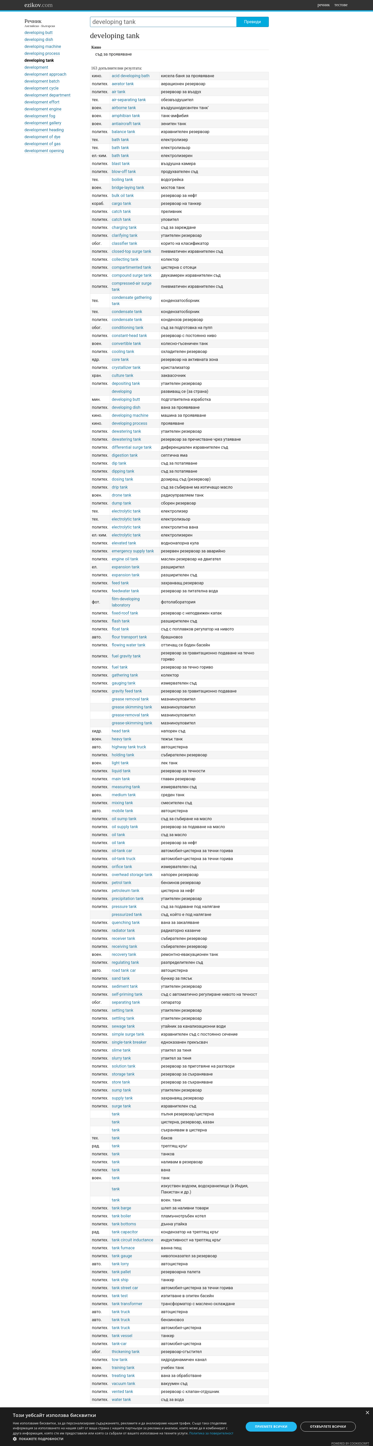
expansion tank (125, 567)
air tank (118, 91)
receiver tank (123, 938)
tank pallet (121, 1271)
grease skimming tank (132, 707)
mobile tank (122, 810)
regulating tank (125, 962)
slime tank (121, 1050)
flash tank (121, 621)
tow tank (119, 1359)
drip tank (120, 487)
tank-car (119, 1343)
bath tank (120, 139)
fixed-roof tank (125, 613)
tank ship (120, 1279)
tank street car (125, 1287)
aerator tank (123, 83)
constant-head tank (129, 335)
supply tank (122, 1098)
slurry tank (121, 1058)
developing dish (38, 39)
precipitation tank (128, 898)
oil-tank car (122, 850)
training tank (123, 1367)
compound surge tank (132, 275)
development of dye (42, 136)
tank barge (121, 1208)
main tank (121, 778)
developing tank (39, 60)
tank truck (121, 1311)
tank (116, 1114)
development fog (39, 116)
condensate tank (127, 311)
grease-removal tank (130, 715)
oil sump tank (124, 818)
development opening (44, 150)
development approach (45, 74)
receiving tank (124, 946)
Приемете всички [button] (271, 1426)
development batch (41, 81)
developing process (42, 53)
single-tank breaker (129, 1042)
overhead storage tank (132, 874)
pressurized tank (127, 914)
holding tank (123, 754)
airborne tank (124, 107)
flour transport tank (129, 637)
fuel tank (120, 667)
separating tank (126, 1002)
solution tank (123, 1066)
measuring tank (126, 786)
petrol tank (121, 882)
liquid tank (121, 770)
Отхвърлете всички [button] (328, 1426)
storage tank (123, 1074)
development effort (41, 102)
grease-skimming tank (132, 723)
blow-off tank (124, 171)
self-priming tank (127, 994)
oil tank (118, 834)
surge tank (121, 1106)
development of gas (42, 143)
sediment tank (125, 986)
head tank (121, 731)
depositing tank (126, 383)
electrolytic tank (126, 511)
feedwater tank (125, 590)
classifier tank (124, 243)
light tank (120, 762)
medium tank (124, 794)
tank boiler (121, 1216)
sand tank (121, 978)
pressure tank (124, 906)
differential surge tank (132, 447)
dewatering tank (126, 431)
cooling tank (123, 351)
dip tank (119, 463)
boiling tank (122, 179)
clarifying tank (124, 235)
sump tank (121, 1090)
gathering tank (125, 675)
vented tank (122, 1391)
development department (47, 95)
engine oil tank (125, 559)
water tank (121, 1399)
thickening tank (125, 1351)
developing (121, 391)
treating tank (123, 1375)
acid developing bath (130, 75)
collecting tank (125, 259)
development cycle (41, 88)
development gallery (42, 122)
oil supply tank (125, 826)
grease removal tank (130, 699)
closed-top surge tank (131, 251)
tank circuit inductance (132, 1239)
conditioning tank (127, 327)
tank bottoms (124, 1224)
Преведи (252, 21)
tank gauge (122, 1255)
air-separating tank (129, 99)
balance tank (123, 131)
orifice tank (122, 866)
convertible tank (126, 343)
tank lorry (120, 1263)
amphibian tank (126, 115)
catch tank (121, 211)
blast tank (121, 163)
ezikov (38, 5)
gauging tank (123, 683)
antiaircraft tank (126, 123)
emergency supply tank (133, 551)
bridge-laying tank (128, 187)
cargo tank (121, 203)
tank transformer (127, 1303)
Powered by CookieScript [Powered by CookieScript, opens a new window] (350, 1443)
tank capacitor (125, 1231)
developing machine (42, 46)
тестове (341, 5)
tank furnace (123, 1247)
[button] (125, 1439)
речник (323, 5)
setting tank (122, 1010)
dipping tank (123, 471)
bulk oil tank (123, 195)
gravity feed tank (127, 691)
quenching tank (126, 922)
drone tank (121, 495)
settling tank (123, 1018)
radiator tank (123, 930)
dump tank (121, 503)
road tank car (124, 970)
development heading (44, 129)
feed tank (120, 583)
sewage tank (123, 1026)
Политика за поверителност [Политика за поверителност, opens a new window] (211, 1433)
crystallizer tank (126, 367)
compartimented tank (131, 267)
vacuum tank (123, 1383)
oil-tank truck (123, 858)
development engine (42, 109)
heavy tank (121, 739)
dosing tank (122, 479)
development (36, 67)
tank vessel (122, 1335)
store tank (121, 1082)
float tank (120, 629)
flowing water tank (128, 645)
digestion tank (125, 455)
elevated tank (124, 543)
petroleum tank (125, 890)
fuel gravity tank (126, 656)
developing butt (38, 32)
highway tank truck (129, 746)
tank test (120, 1295)
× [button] (367, 1413)
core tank (120, 359)
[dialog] (186, 1426)
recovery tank (124, 954)
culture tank (122, 375)
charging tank (124, 227)
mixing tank (122, 802)
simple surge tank (128, 1034)
